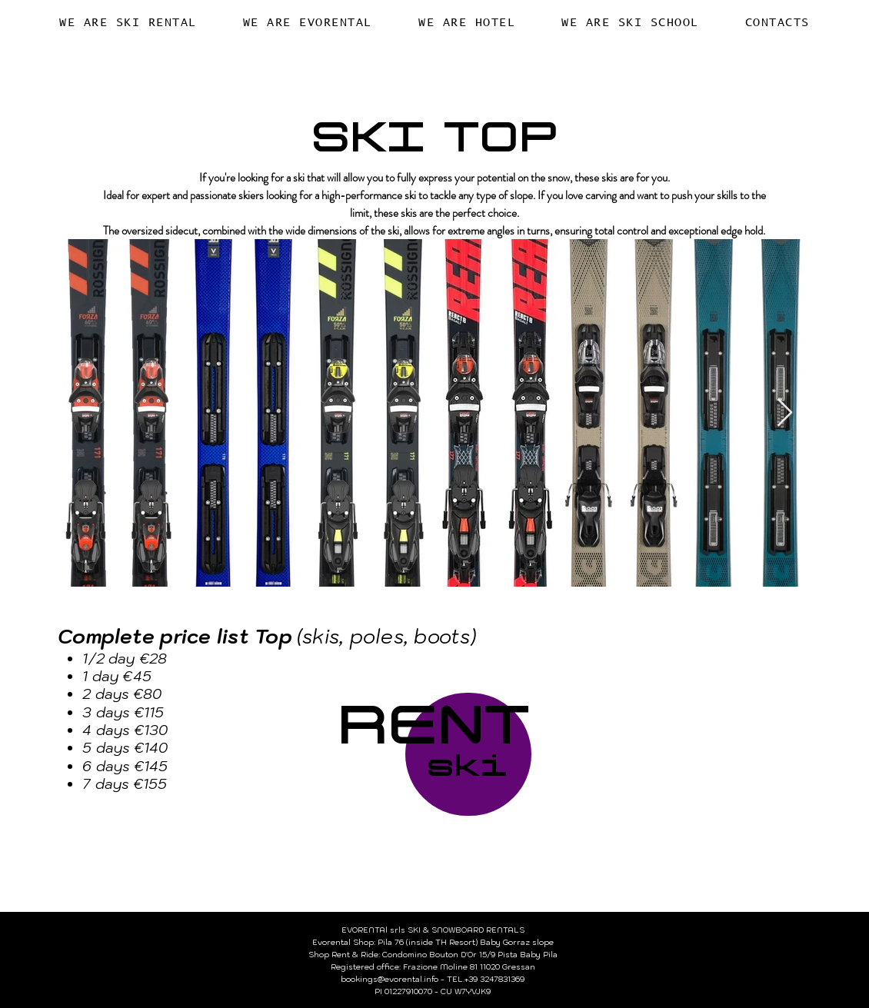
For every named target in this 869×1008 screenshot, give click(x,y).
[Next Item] (785, 413)
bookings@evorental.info (389, 979)
